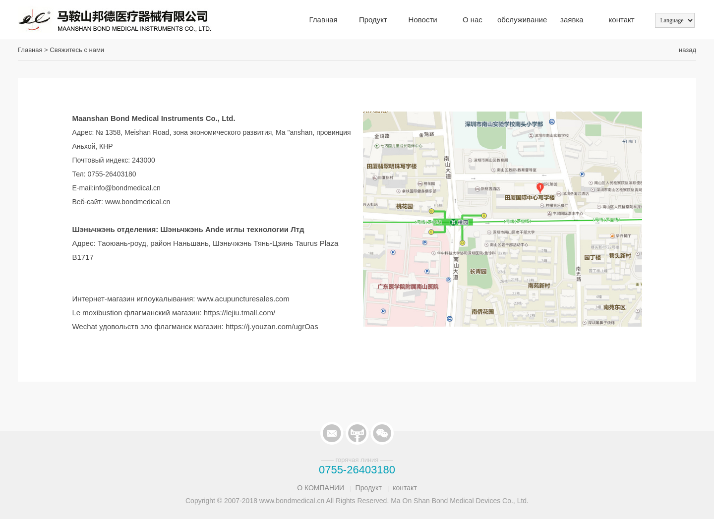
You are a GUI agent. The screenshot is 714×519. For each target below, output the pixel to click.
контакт (622, 19)
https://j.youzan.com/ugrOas (272, 326)
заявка (572, 19)
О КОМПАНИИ (320, 488)
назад (687, 50)
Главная (323, 19)
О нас (472, 19)
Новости (423, 19)
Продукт (373, 19)
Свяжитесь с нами (77, 50)
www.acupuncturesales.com (243, 298)
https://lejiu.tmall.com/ (239, 312)
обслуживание (522, 19)
